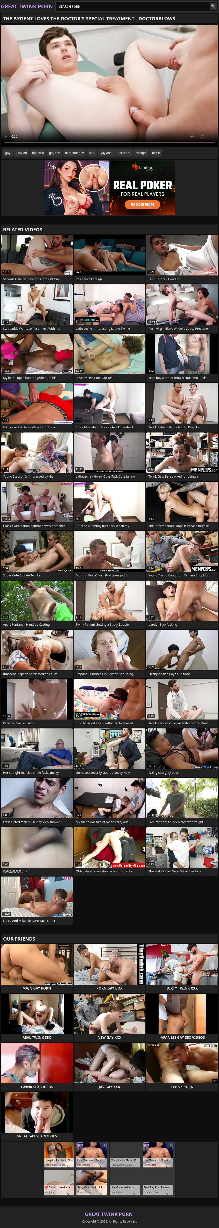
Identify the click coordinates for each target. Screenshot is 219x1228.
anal (92, 153)
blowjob (21, 153)
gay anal (106, 153)
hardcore (124, 153)
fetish (156, 153)
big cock (38, 153)
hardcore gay (74, 153)
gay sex (54, 153)
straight (141, 153)
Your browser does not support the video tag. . (109, 86)
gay (7, 153)
